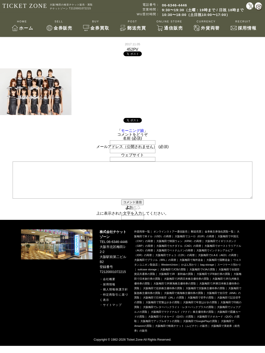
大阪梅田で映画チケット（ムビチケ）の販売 (181, 333)
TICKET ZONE (24, 6)
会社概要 (109, 286)
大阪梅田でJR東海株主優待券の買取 (174, 290)
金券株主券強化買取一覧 (219, 238)
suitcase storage (147, 276)
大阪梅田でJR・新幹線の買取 (176, 281)
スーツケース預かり (229, 271)
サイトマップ (112, 312)
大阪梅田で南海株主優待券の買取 (183, 300)
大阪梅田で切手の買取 (201, 304)
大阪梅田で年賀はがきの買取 (200, 309)
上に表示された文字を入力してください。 (132, 220)
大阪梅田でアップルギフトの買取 (160, 328)
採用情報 (109, 291)
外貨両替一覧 (142, 238)
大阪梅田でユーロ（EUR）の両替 (194, 243)
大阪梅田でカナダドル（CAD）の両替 (178, 253)
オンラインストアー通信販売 (170, 238)
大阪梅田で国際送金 (218, 267)
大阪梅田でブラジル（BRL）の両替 (155, 267)
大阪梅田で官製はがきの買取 (163, 309)
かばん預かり (189, 271)
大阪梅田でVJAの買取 (202, 276)
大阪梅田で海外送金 (191, 267)
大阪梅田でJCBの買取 (173, 276)
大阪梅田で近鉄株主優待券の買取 (162, 295)
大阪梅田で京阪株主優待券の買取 (205, 295)
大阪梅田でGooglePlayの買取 (200, 328)
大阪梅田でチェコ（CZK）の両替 (175, 262)
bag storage (207, 271)
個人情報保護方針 (115, 296)
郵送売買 (196, 238)
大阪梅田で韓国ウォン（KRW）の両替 (179, 248)
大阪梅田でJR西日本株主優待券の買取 (186, 285)
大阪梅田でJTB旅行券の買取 (213, 281)
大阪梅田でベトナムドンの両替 (174, 257)
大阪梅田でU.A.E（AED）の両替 (217, 262)
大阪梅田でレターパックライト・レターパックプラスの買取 (178, 314)
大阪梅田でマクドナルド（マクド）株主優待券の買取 (182, 319)
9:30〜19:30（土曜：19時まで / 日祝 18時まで (203, 10)
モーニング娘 (132, 131)
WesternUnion (169, 271)
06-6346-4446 (174, 5)
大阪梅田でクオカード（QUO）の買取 (171, 323)
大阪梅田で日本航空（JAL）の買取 (163, 304)
